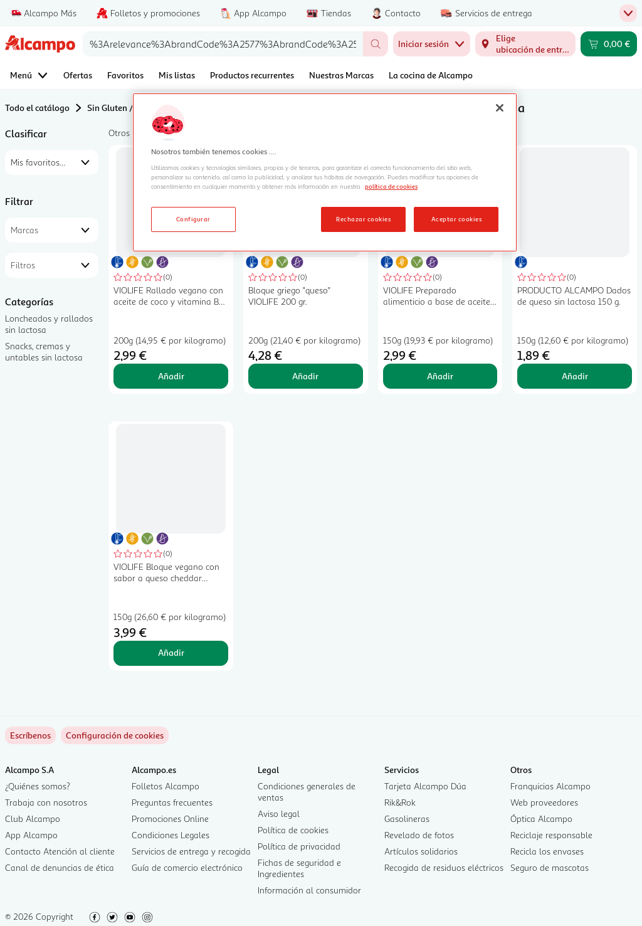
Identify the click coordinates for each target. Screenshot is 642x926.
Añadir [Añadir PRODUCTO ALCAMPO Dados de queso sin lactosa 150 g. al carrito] (575, 376)
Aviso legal (279, 813)
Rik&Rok (400, 802)
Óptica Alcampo (541, 818)
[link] (115, 735)
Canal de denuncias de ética (59, 867)
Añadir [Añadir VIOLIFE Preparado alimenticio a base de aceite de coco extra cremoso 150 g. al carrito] (440, 376)
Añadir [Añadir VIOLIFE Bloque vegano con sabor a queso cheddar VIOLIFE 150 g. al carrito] (171, 652)
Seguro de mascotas (549, 867)
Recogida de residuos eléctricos (443, 867)
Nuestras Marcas (341, 75)
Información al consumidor (309, 890)
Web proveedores (544, 802)
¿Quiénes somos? (37, 786)
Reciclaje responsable (551, 834)
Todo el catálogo (37, 107)
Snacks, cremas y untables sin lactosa (44, 351)
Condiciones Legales (170, 834)
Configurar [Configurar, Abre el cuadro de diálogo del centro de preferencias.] (193, 219)
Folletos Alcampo (165, 786)
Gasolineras (406, 818)
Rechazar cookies (363, 219)
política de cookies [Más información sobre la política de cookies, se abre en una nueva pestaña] (391, 186)
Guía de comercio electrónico (187, 867)
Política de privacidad (299, 846)
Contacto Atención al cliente (60, 851)
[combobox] (222, 44)
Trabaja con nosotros (46, 802)
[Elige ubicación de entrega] (525, 43)
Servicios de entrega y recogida (191, 851)
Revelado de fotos (419, 834)
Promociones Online (170, 818)
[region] (324, 172)
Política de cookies (293, 829)
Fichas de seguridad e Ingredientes (299, 868)
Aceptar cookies (456, 219)
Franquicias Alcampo (550, 786)
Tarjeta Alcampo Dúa (425, 786)
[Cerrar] (499, 108)
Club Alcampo (32, 818)
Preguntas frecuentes (172, 802)
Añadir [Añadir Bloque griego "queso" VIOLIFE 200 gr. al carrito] (305, 376)
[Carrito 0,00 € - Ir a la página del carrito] (609, 43)
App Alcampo (31, 834)
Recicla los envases (547, 851)
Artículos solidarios (421, 851)
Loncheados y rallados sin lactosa (49, 324)
